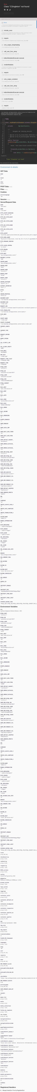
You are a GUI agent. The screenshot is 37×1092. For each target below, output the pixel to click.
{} (11, 611)
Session (3, 199)
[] (4, 854)
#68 (15, 922)
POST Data (4, 186)
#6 (14, 876)
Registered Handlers (8, 1087)
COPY (6, 13)
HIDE (11, 13)
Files (2, 189)
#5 (20, 611)
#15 (20, 880)
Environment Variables (9, 606)
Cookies (3, 192)
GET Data (4, 171)
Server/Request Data (8, 202)
